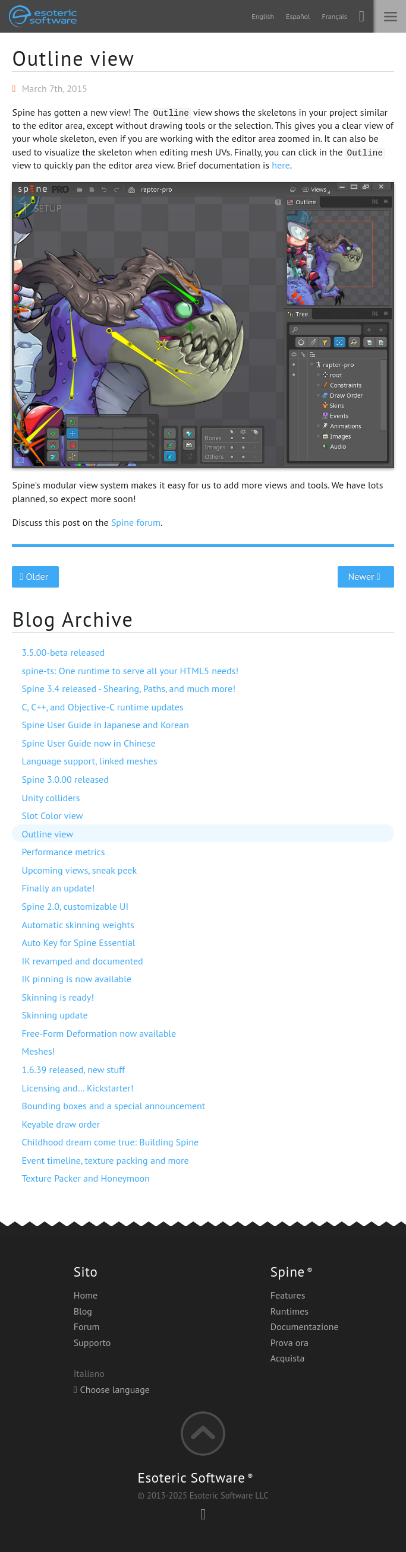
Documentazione (304, 1326)
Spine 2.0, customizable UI (74, 906)
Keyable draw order (60, 1124)
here (280, 165)
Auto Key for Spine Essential (78, 942)
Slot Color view (52, 815)
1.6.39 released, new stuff (73, 1069)
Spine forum (135, 522)
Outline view (73, 58)
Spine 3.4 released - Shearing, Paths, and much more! (128, 688)
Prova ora (289, 1342)
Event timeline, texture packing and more (104, 1160)
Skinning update (54, 1015)
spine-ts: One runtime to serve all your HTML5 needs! (129, 671)
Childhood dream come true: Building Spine (110, 1142)
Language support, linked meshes (89, 761)
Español (298, 16)
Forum (87, 1326)
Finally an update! (58, 888)
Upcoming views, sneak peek (79, 870)
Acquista (287, 1358)
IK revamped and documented (82, 961)
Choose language (112, 1389)
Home (85, 1295)
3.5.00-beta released (63, 652)
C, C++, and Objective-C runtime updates (102, 707)
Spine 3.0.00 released (64, 779)
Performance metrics (63, 852)
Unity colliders (50, 798)
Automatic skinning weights (77, 925)
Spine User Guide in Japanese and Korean (104, 725)
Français (334, 16)
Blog (83, 1311)
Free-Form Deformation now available (98, 1033)
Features (288, 1295)
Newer (365, 576)
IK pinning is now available (76, 979)
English (262, 16)
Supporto (92, 1342)
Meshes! (38, 1051)
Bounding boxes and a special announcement (113, 1106)
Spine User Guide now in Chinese (88, 743)
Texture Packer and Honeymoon (85, 1178)
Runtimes (289, 1311)
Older (35, 576)
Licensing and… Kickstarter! (77, 1088)
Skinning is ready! (57, 997)
